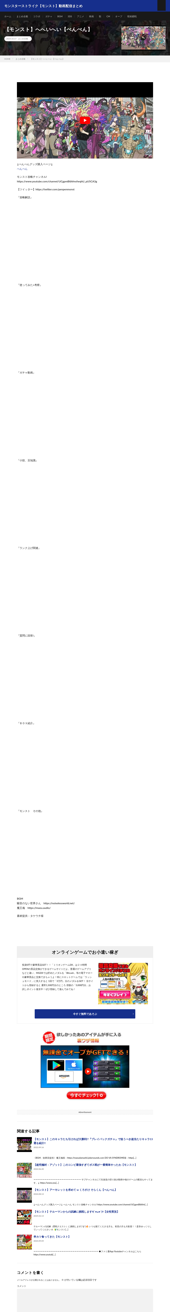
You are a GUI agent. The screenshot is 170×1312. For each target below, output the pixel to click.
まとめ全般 (22, 16)
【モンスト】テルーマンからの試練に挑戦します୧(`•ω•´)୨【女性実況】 (76, 1212)
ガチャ (48, 16)
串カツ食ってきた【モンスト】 (52, 1237)
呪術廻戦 (132, 16)
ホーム (7, 16)
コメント (21, 1287)
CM (108, 16)
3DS (70, 16)
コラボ (36, 16)
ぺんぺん (22, 169)
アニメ (80, 16)
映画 (91, 16)
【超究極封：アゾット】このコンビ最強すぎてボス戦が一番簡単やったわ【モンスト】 (85, 1165)
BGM (60, 16)
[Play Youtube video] (85, 121)
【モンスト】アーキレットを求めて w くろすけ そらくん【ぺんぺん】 (75, 1190)
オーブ (119, 16)
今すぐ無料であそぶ (85, 1014)
